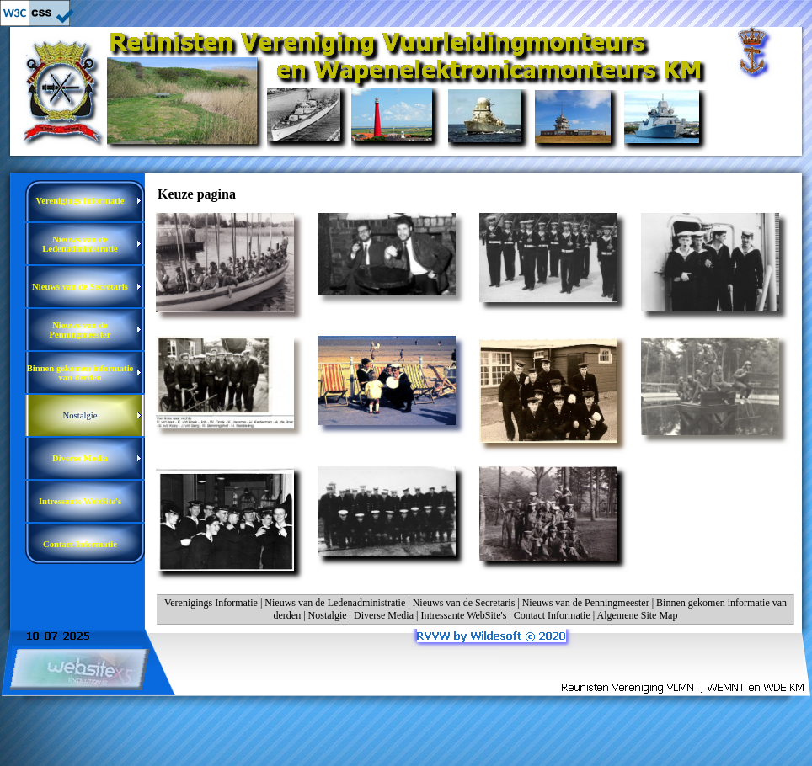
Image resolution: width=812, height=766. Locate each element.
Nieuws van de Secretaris (464, 603)
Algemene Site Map (636, 615)
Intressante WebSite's (463, 615)
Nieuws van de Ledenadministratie (334, 603)
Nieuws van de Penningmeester (585, 603)
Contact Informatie (552, 615)
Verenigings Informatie (211, 603)
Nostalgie (327, 615)
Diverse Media (384, 615)
